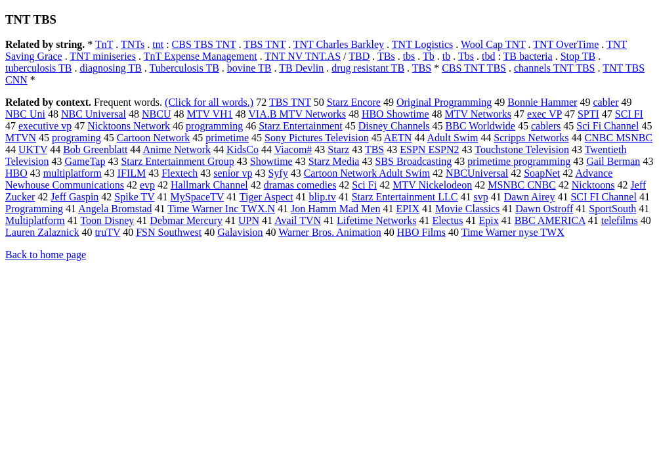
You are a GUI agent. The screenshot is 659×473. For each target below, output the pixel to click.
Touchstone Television (522, 149)
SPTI (588, 114)
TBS (421, 68)
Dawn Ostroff (544, 208)
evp (147, 185)
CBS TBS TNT (204, 44)
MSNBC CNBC (522, 185)
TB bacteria (528, 56)
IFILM (131, 173)
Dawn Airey (529, 196)
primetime (227, 137)
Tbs (466, 56)
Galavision (240, 232)
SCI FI (629, 114)
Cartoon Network (153, 137)
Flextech (179, 173)
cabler (605, 102)
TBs (386, 56)
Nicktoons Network (128, 125)
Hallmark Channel (209, 185)
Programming (34, 208)
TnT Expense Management (200, 56)
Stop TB (578, 56)
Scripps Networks (531, 137)
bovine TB (249, 68)
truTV (107, 232)
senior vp (232, 173)
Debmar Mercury (186, 220)
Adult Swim (452, 137)
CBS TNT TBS (474, 68)
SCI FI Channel (603, 196)
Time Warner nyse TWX (512, 232)
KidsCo (242, 149)
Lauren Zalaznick (42, 232)
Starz (338, 149)
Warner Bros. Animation (329, 232)
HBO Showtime (395, 114)
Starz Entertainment (301, 125)
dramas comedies (300, 185)
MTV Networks (478, 114)
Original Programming (444, 102)
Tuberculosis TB (184, 68)
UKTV (32, 149)
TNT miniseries (103, 56)
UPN (248, 220)
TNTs (132, 44)
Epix (488, 220)
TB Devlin (301, 68)
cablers (546, 125)
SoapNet (542, 173)
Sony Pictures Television (317, 137)
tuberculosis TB (38, 68)
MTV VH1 (209, 114)
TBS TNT (265, 44)
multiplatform (72, 173)
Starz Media (334, 161)
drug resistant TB (367, 68)
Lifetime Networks (376, 220)
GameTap (84, 161)
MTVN (20, 137)
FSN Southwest (169, 232)
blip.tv (321, 196)
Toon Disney (107, 220)
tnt (157, 44)
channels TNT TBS (554, 68)
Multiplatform (35, 220)
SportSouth (612, 208)
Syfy (277, 173)
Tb (429, 56)
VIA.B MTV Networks (297, 114)
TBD (359, 56)
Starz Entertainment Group (177, 161)
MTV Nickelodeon (432, 185)
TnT (104, 44)
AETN (398, 137)
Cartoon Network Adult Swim (367, 173)
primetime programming (518, 161)
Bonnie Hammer (542, 102)
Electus (447, 220)
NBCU (156, 114)
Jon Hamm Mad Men (335, 208)
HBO (16, 173)
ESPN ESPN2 (429, 149)
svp (480, 196)
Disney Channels (394, 125)
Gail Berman (613, 161)
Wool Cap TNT (493, 44)
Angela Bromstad (115, 208)
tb (446, 56)
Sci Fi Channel (607, 125)
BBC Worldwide (480, 125)
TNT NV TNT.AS (303, 56)
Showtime (271, 161)
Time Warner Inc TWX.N (221, 208)
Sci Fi (364, 185)
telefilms (619, 220)
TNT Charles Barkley (338, 44)
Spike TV (134, 196)
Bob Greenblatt (95, 149)
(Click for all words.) (209, 102)
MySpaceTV (197, 196)
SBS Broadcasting (413, 161)
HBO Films (421, 232)
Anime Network (176, 149)
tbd (488, 56)
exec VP (544, 114)
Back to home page (45, 254)
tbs (409, 56)
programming (214, 125)
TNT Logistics (422, 44)
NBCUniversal (477, 173)
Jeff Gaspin (74, 196)
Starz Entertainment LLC (405, 196)
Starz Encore (354, 102)
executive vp (45, 125)
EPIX (407, 208)
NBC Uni (25, 114)
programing (76, 137)
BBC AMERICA (550, 220)
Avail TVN (297, 220)
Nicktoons (593, 185)
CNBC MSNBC (619, 137)
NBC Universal (93, 114)
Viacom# (293, 149)
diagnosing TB (110, 68)
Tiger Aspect (266, 196)
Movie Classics (467, 208)
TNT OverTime (566, 44)
